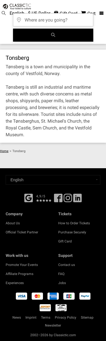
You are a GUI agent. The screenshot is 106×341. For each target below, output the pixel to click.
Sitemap (87, 317)
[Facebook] (28, 197)
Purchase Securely (72, 232)
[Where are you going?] (53, 18)
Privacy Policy (65, 317)
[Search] (53, 35)
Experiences (15, 283)
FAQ (61, 274)
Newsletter (53, 325)
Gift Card (65, 241)
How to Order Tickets (74, 223)
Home (4, 151)
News (16, 317)
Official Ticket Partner (22, 232)
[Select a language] (53, 180)
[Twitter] (68, 200)
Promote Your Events (22, 265)
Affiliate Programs (19, 274)
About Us (13, 223)
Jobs (62, 283)
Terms (45, 317)
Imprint (30, 317)
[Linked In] (77, 200)
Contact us (66, 265)
